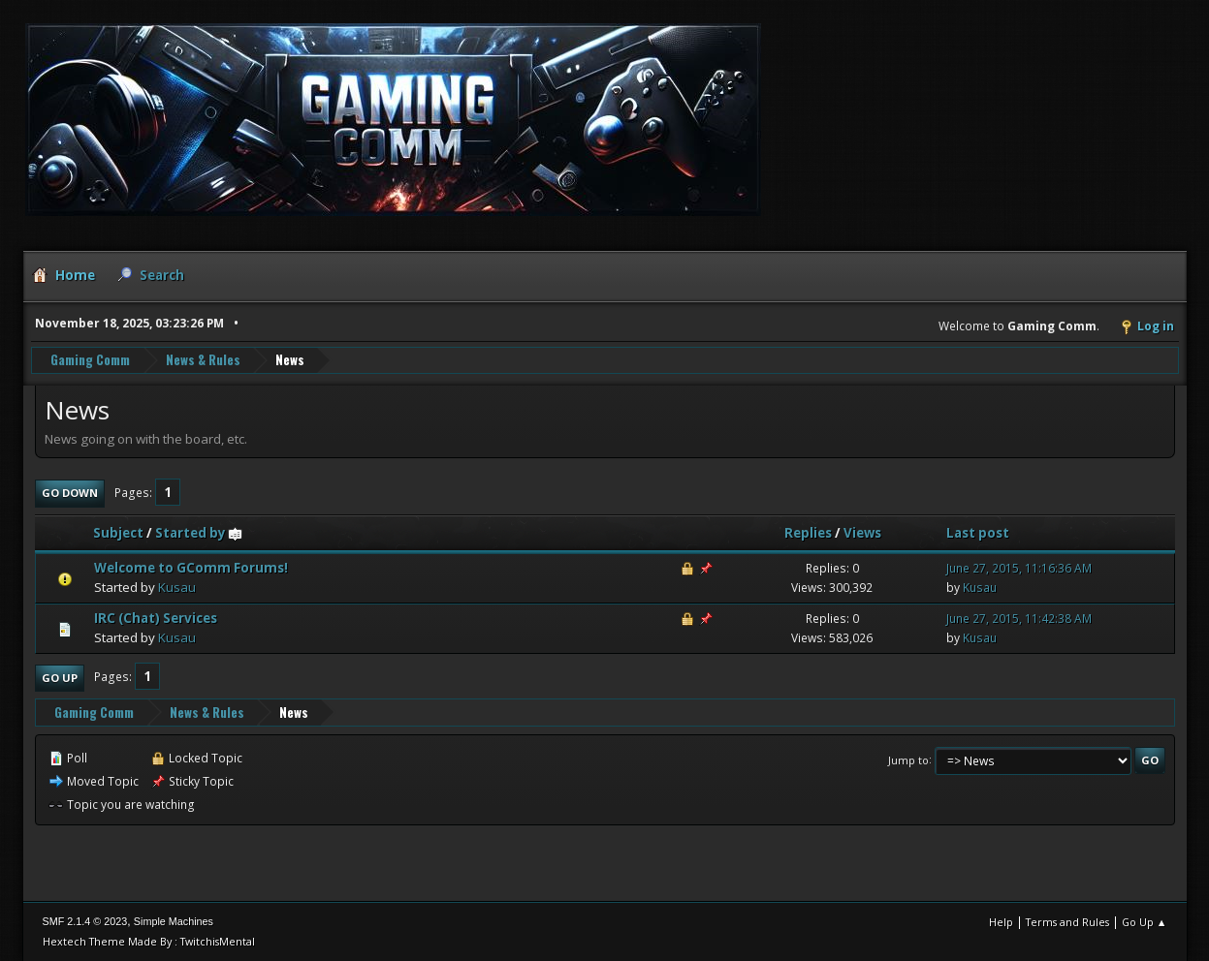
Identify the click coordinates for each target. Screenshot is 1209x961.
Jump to (908, 759)
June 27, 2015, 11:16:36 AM (1019, 568)
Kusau (177, 587)
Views (862, 533)
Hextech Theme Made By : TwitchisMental (149, 941)
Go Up (60, 677)
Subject (118, 533)
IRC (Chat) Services (155, 618)
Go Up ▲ (1144, 921)
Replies (808, 533)
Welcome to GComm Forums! (191, 567)
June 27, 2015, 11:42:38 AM (1019, 618)
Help (1001, 921)
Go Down (70, 492)
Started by (199, 533)
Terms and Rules (1067, 921)
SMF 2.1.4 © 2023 (85, 921)
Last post (977, 533)
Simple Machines (173, 921)
